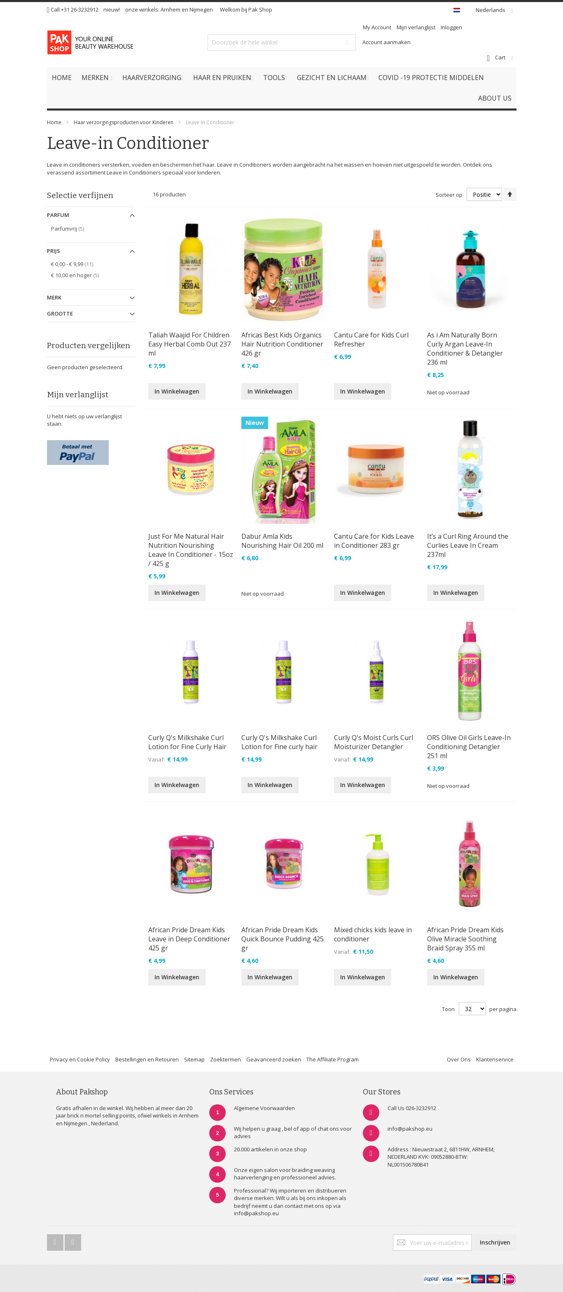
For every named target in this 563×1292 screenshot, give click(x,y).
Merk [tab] (54, 297)
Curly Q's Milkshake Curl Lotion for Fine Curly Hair (187, 742)
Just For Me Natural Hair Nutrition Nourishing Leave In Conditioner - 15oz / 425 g (190, 550)
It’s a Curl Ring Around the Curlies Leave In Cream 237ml (467, 545)
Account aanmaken (386, 42)
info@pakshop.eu (410, 1128)
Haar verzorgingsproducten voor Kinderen (123, 122)
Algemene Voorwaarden (264, 1108)
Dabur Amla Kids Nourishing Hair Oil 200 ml (282, 541)
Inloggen (451, 27)
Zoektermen (225, 1059)
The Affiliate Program (332, 1059)
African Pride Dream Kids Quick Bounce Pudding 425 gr (282, 938)
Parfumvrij (73, 228)
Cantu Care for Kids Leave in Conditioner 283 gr (374, 541)
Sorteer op (449, 194)
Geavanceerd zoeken (273, 1059)
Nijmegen (201, 9)
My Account (377, 27)
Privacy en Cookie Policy (80, 1059)
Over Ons (459, 1059)
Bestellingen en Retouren (147, 1059)
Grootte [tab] (60, 313)
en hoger (81, 275)
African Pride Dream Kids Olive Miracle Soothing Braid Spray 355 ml (465, 938)
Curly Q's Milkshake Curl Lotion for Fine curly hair (279, 742)
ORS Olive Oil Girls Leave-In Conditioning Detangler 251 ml (469, 746)
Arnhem (170, 9)
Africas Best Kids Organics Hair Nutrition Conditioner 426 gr (282, 344)
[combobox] (282, 42)
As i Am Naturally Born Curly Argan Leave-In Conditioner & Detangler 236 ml (465, 348)
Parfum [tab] (58, 215)
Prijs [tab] (53, 251)
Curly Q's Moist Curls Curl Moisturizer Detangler (373, 742)
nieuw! (111, 9)
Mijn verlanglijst (416, 27)
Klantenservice (495, 1059)
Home (54, 122)
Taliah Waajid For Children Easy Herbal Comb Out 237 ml (189, 344)
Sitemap (194, 1059)
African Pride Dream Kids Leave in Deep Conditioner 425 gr (189, 938)
